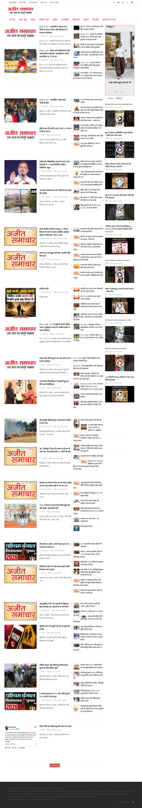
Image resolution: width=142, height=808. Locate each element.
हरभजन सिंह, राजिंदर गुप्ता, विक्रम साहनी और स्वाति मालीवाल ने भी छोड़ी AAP (91, 128)
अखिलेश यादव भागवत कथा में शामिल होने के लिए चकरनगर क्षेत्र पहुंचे (87, 306)
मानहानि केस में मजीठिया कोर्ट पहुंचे (91, 456)
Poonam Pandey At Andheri (116, 348)
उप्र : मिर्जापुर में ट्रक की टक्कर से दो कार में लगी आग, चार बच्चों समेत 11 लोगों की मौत (55, 451)
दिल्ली (43, 388)
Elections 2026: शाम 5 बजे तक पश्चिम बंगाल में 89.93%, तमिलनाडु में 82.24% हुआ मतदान (91, 386)
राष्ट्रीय (42, 135)
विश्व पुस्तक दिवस (86, 526)
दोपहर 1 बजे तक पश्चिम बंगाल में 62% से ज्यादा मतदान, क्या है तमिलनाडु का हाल (87, 554)
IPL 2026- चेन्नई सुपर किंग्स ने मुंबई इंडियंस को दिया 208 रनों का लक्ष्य (91, 327)
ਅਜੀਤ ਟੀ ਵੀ (43, 2)
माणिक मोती (44, 288)
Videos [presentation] (111, 98)
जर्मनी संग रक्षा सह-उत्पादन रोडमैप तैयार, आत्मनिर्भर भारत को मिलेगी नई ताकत (88, 317)
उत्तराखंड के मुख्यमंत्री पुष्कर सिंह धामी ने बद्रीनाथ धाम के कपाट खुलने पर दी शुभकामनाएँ (91, 708)
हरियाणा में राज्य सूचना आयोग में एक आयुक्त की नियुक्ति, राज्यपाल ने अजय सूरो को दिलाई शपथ (87, 164)
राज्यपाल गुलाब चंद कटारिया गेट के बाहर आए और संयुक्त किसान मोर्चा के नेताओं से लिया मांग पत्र (88, 110)
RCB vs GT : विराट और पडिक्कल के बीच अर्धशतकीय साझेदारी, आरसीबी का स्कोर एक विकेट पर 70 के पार (54, 53)
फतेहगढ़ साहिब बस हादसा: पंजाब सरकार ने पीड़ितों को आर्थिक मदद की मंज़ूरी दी (91, 448)
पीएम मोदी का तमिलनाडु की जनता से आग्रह (55, 726)
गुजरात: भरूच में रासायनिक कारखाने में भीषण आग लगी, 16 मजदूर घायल (87, 438)
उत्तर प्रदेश (44, 458)
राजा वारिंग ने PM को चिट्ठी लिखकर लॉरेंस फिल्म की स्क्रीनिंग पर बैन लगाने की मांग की (91, 572)
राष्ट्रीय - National (46, 171)
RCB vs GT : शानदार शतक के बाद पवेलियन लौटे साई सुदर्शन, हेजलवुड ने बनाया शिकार (87, 65)
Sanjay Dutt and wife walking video (118, 104)
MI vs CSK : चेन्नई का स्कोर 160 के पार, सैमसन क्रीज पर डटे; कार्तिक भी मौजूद (88, 337)
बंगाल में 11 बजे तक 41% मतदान (91, 611)
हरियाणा (43, 573)
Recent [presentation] (119, 98)
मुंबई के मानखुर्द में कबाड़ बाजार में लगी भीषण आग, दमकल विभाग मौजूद (87, 246)
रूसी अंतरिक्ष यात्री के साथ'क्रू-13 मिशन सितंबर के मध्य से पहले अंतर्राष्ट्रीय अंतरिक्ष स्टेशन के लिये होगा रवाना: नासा (54, 232)
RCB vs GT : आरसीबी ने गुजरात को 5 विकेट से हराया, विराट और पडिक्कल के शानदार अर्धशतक (53, 29)
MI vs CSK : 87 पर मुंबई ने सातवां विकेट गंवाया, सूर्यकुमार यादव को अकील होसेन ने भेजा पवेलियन (54, 327)
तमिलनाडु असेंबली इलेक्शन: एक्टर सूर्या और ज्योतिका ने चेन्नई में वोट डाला (88, 404)
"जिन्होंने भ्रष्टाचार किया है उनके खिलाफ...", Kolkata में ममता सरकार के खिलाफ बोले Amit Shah (118, 229)
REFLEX (129, 802)
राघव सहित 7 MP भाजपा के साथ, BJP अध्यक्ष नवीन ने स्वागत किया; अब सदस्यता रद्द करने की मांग (88, 75)
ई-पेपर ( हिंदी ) (22, 2)
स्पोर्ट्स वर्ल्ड (44, 36)
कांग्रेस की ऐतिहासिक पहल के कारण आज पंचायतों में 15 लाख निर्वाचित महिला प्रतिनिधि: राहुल (54, 164)
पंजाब (42, 259)
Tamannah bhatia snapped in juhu (118, 320)
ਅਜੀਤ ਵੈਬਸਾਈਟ (33, 2)
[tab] (111, 98)
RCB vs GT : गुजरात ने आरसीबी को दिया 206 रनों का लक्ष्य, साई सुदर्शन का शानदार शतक (91, 36)
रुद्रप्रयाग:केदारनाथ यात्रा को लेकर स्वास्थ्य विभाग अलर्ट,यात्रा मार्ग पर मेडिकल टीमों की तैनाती (87, 257)
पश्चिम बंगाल (44, 550)
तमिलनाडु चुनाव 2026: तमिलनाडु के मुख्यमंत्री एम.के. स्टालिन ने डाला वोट (88, 675)
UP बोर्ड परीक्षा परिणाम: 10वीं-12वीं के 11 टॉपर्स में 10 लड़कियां (95, 427)
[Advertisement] (46, 93)
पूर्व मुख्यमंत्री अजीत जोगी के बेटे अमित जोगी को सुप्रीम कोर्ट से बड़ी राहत (87, 485)
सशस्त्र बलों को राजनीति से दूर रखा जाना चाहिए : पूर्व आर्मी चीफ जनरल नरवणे (88, 55)
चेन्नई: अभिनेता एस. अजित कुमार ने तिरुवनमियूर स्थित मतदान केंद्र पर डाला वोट (88, 647)
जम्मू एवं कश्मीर (45, 610)
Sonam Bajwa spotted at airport (117, 260)
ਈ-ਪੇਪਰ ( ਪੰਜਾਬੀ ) (54, 2)
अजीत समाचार (12, 2)
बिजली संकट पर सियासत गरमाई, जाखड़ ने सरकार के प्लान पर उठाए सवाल (91, 637)
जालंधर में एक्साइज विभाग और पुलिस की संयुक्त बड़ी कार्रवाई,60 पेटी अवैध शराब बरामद (87, 582)
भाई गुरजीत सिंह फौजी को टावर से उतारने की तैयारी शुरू (87, 619)
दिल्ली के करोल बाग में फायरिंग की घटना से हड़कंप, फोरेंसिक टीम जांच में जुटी (88, 275)
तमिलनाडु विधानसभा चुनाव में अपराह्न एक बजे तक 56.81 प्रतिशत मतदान (88, 511)
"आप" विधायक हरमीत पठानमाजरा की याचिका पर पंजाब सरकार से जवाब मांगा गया (88, 174)
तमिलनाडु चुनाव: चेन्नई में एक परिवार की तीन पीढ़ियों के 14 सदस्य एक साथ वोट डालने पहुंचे (88, 376)
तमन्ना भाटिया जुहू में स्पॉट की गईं (90, 420)
